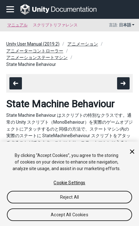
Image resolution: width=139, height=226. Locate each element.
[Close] (132, 152)
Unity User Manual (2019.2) (32, 43)
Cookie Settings (69, 182)
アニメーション (82, 43)
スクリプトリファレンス (55, 25)
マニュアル (17, 25)
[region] (69, 184)
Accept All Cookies (69, 214)
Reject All (69, 197)
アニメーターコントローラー (34, 50)
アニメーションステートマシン (37, 57)
